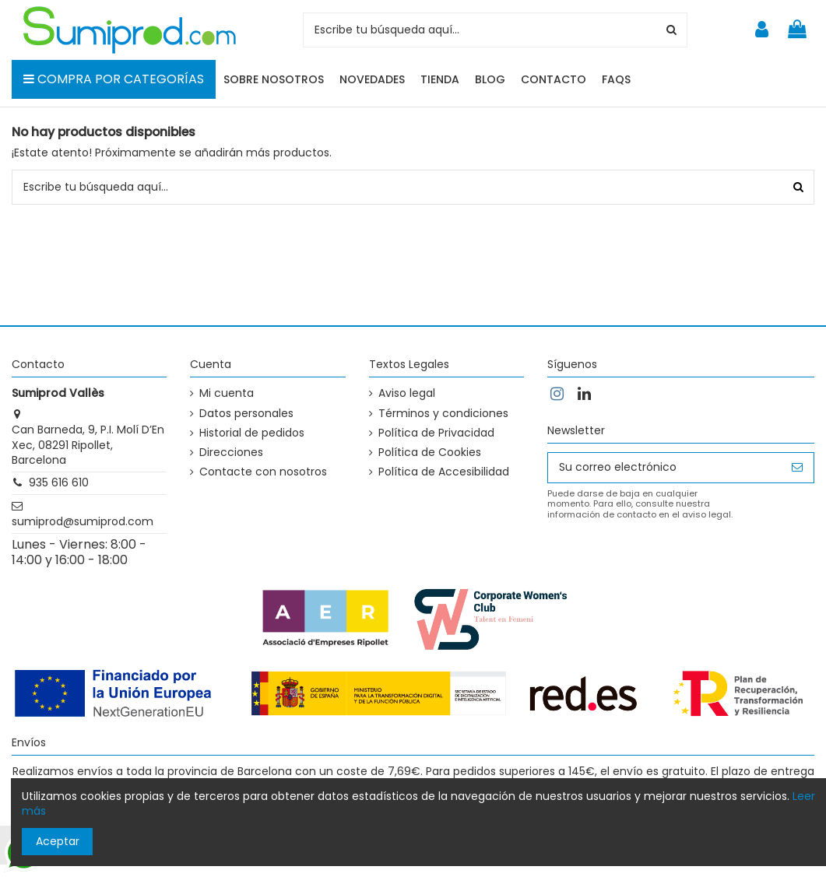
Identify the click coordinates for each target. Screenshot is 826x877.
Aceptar (57, 841)
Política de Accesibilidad (443, 472)
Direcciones (231, 452)
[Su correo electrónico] (664, 467)
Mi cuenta (226, 393)
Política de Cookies (429, 452)
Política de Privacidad (436, 433)
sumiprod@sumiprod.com (82, 521)
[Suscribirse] (797, 467)
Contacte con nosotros (263, 472)
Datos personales (246, 413)
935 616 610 (59, 482)
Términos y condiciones (443, 413)
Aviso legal (406, 393)
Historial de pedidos (251, 433)
